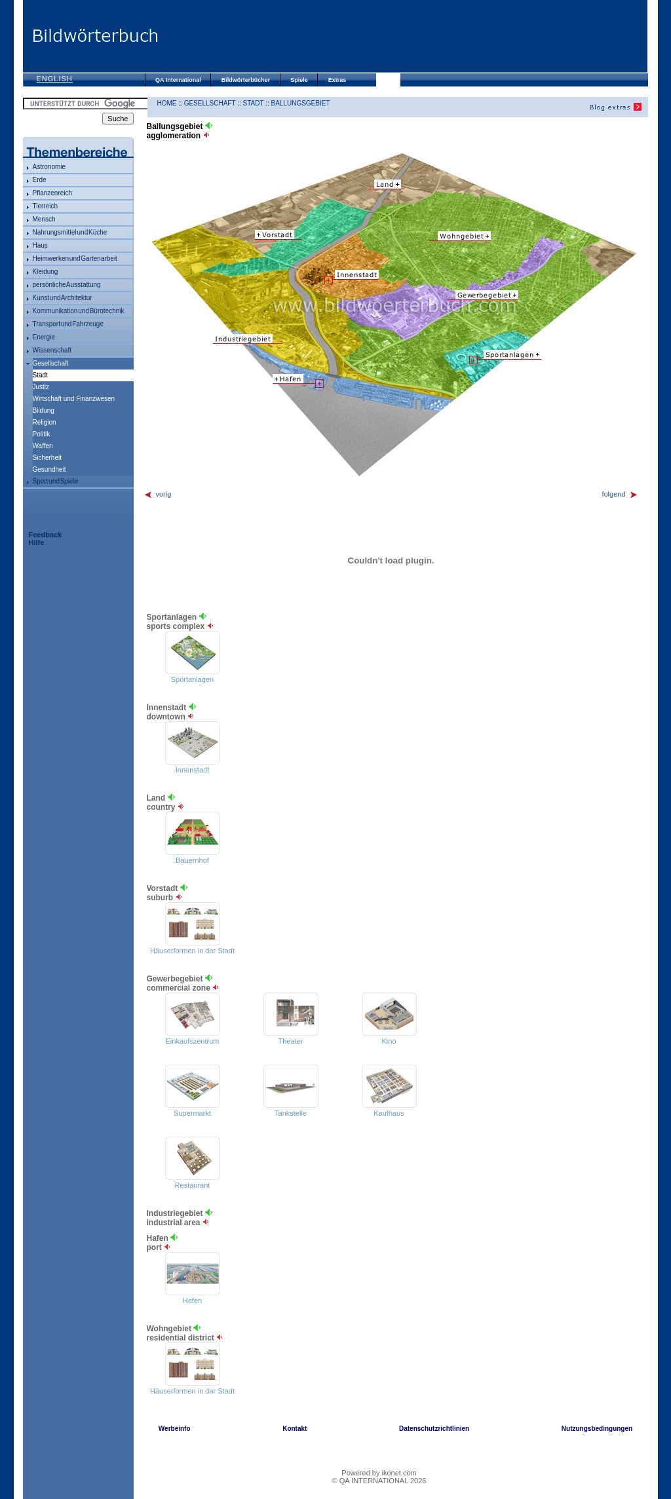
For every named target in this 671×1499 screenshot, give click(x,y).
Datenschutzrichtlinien (434, 1428)
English (55, 79)
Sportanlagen (192, 679)
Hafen (192, 1300)
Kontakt (294, 1428)
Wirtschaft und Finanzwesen (74, 398)
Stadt (252, 103)
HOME (167, 103)
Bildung (43, 410)
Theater (290, 1041)
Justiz (41, 386)
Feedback (45, 535)
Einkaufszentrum (193, 1041)
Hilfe (37, 542)
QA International (178, 80)
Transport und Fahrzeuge (68, 324)
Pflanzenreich (53, 193)
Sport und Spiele (56, 481)
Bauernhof (192, 860)
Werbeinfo (175, 1428)
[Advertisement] (403, 36)
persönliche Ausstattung (67, 284)
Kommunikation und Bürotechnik (79, 310)
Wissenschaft (52, 350)
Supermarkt (192, 1113)
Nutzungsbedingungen (597, 1428)
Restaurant (192, 1185)
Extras (337, 80)
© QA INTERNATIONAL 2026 (379, 1481)
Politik (41, 434)
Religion (44, 422)
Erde (40, 179)
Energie (44, 337)
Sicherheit (47, 457)
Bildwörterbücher (246, 80)
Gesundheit (49, 469)
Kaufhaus (389, 1113)
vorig (158, 494)
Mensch (44, 219)
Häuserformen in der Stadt (192, 951)
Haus (40, 245)
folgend (620, 494)
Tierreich (45, 206)
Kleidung (45, 271)
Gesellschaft (51, 363)
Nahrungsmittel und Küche (70, 232)
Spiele (299, 80)
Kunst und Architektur (62, 297)
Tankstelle (291, 1113)
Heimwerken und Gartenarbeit (75, 258)
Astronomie (49, 166)
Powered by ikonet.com (378, 1473)
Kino (388, 1041)
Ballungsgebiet (300, 103)
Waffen (43, 445)
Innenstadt (192, 770)
